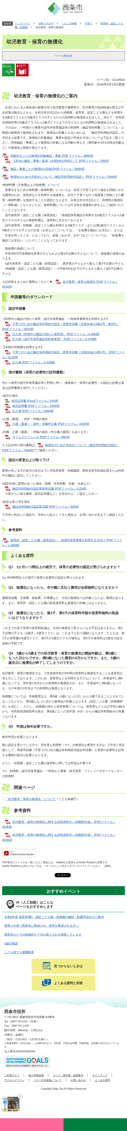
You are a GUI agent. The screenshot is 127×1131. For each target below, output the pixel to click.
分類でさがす (46, 23)
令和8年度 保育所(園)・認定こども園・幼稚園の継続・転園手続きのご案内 (54, 917)
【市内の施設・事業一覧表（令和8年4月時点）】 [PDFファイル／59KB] (60, 161)
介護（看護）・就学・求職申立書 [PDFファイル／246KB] (50, 424)
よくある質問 (102, 1080)
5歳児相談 (11, 943)
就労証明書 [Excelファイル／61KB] (34, 400)
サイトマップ (99, 1075)
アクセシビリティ (14, 1080)
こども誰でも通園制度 (19, 952)
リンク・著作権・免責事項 (68, 1075)
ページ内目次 (63, 55)
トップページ (22, 23)
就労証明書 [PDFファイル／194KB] (35, 406)
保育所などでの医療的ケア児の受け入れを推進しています (43, 934)
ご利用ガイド (12, 1075)
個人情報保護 (36, 1075)
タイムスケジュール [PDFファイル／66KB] (41, 437)
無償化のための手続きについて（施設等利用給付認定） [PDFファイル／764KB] (63, 176)
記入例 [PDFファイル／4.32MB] (33, 362)
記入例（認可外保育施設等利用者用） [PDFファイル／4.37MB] (54, 339)
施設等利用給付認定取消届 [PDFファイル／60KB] (45, 506)
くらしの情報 (69, 23)
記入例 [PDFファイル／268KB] (33, 411)
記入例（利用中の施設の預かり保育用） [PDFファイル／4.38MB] (55, 334)
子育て (88, 23)
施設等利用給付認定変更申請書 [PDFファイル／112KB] (49, 488)
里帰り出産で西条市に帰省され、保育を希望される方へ (41, 925)
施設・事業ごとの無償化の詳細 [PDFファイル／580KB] (47, 169)
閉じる (20, 1096)
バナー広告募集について (48, 1080)
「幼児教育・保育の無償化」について (30, 799)
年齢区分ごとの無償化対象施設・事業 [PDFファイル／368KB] (51, 155)
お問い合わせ (78, 1080)
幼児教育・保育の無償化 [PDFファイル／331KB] (60, 284)
